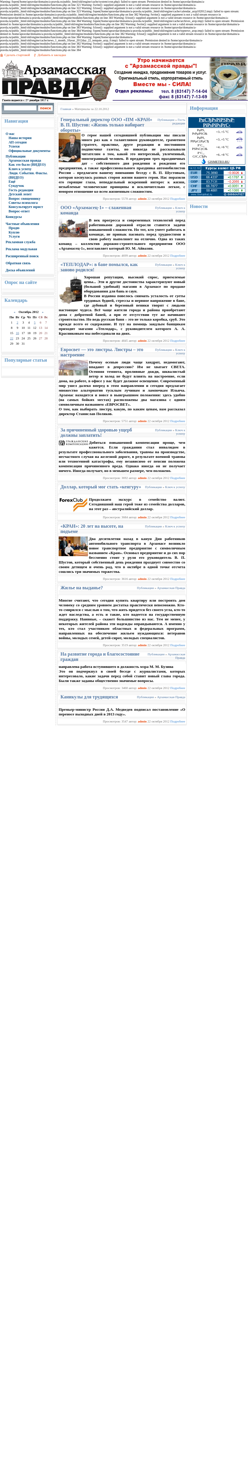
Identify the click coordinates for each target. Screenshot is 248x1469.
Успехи (14, 146)
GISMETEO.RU (219, 161)
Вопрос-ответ (19, 211)
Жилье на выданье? (81, 587)
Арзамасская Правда (171, 588)
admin (142, 198)
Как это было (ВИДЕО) (27, 165)
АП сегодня (18, 142)
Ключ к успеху (20, 169)
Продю (14, 228)
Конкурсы (14, 217)
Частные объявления (22, 224)
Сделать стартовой (17, 55)
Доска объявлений (20, 270)
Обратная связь (18, 263)
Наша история (20, 138)
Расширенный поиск (22, 256)
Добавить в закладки (52, 55)
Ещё (12, 182)
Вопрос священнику (24, 199)
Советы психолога (23, 203)
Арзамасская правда (25, 160)
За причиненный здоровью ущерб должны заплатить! (96, 432)
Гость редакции (21, 190)
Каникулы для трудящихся (89, 696)
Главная (65, 109)
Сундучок (16, 186)
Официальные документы (29, 151)
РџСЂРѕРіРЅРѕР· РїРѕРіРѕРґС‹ (217, 122)
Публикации (16, 156)
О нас (10, 134)
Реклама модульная (21, 249)
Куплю (14, 232)
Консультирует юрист (26, 207)
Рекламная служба (20, 242)
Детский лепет (20, 194)
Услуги (14, 236)
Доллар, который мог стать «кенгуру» (100, 486)
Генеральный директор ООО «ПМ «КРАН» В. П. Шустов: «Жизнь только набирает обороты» (106, 125)
